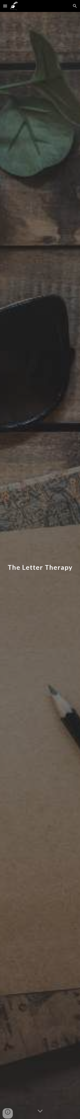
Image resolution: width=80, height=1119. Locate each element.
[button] (5, 6)
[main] (40, 565)
